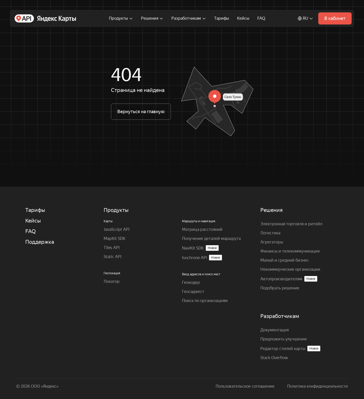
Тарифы (221, 18)
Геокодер (191, 282)
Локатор (112, 281)
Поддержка (39, 242)
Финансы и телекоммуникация (290, 251)
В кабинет (335, 18)
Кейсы (243, 18)
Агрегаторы (271, 242)
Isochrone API (202, 257)
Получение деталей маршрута (211, 238)
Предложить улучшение (283, 339)
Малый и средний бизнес (284, 260)
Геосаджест (193, 291)
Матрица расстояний (202, 229)
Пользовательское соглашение (245, 386)
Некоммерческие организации (290, 269)
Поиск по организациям (205, 300)
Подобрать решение (279, 288)
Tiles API (112, 247)
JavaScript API (116, 229)
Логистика (270, 233)
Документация (274, 330)
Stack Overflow (274, 357)
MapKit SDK (114, 238)
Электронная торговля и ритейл (291, 223)
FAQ (261, 18)
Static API (112, 256)
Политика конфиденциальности (317, 386)
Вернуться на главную (141, 111)
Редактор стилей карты (290, 348)
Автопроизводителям (288, 279)
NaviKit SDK (200, 248)
